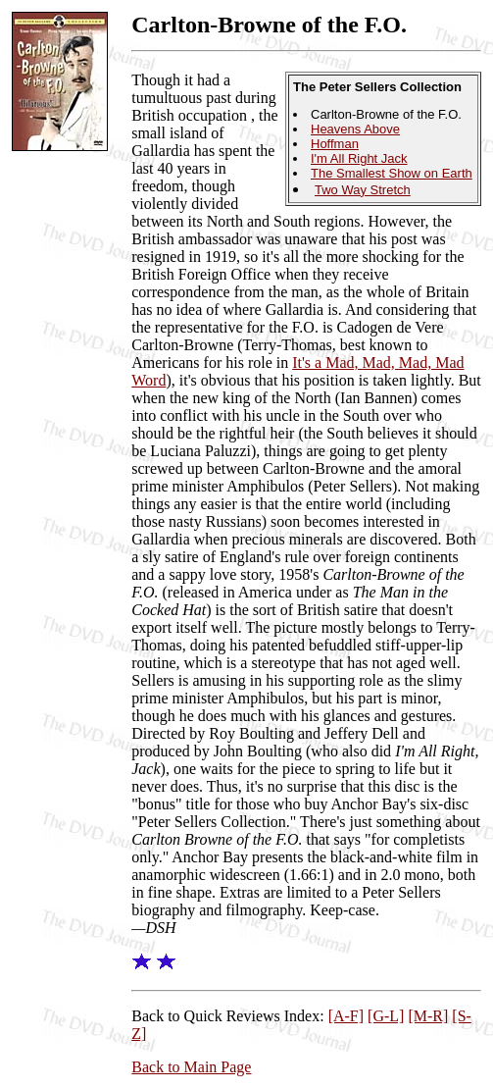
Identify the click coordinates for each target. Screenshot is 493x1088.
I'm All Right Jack (359, 158)
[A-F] (346, 1016)
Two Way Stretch (363, 189)
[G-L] (386, 1016)
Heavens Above (355, 129)
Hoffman (335, 143)
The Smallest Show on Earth (391, 173)
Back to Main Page (191, 1067)
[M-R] (428, 1016)
